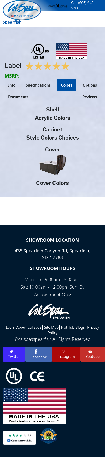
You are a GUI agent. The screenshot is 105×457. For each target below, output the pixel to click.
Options (90, 85)
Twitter (14, 354)
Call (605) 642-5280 (83, 5)
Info (11, 85)
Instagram (66, 354)
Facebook (39, 354)
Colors (66, 85)
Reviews (89, 96)
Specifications (38, 85)
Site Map (51, 327)
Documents (18, 96)
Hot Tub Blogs (73, 327)
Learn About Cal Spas (24, 327)
